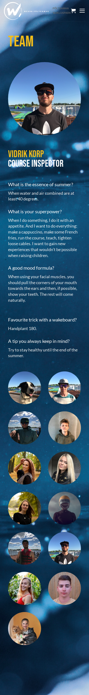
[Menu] (82, 11)
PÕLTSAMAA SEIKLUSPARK (62, 10)
